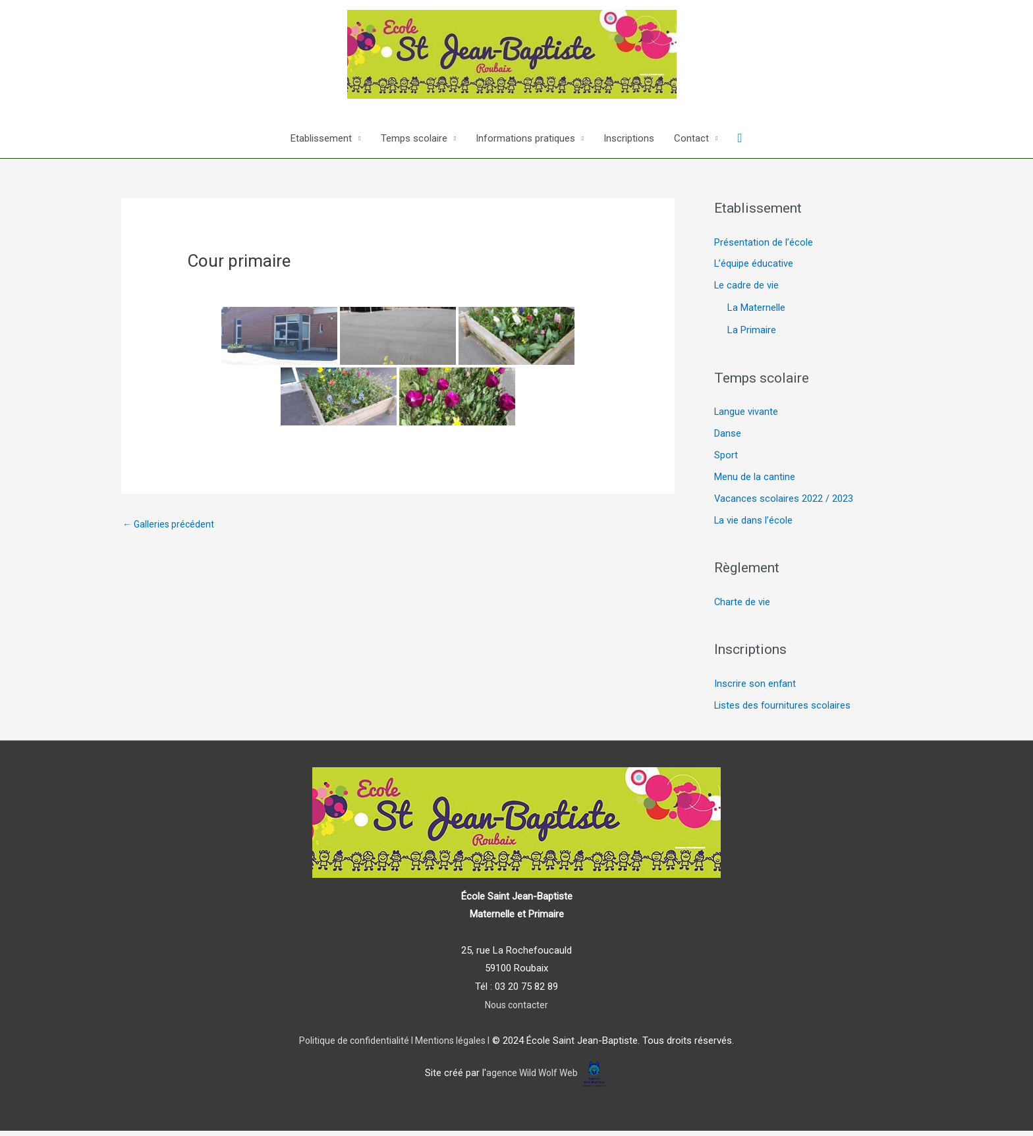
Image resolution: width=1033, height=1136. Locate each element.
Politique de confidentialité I (353, 1046)
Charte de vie (742, 606)
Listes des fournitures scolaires (783, 711)
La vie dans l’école (753, 525)
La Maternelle (756, 309)
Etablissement (321, 138)
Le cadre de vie (746, 287)
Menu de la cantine (754, 480)
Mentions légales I (453, 1046)
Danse (727, 436)
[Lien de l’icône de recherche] (740, 138)
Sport (726, 458)
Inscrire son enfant (755, 689)
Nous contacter (517, 1010)
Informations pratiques (525, 138)
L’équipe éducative (754, 265)
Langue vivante (746, 413)
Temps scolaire (414, 138)
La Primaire (751, 332)
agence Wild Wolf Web (532, 1079)
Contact (691, 138)
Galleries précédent (170, 525)
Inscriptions (628, 138)
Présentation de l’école (763, 243)
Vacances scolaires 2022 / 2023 (784, 502)
